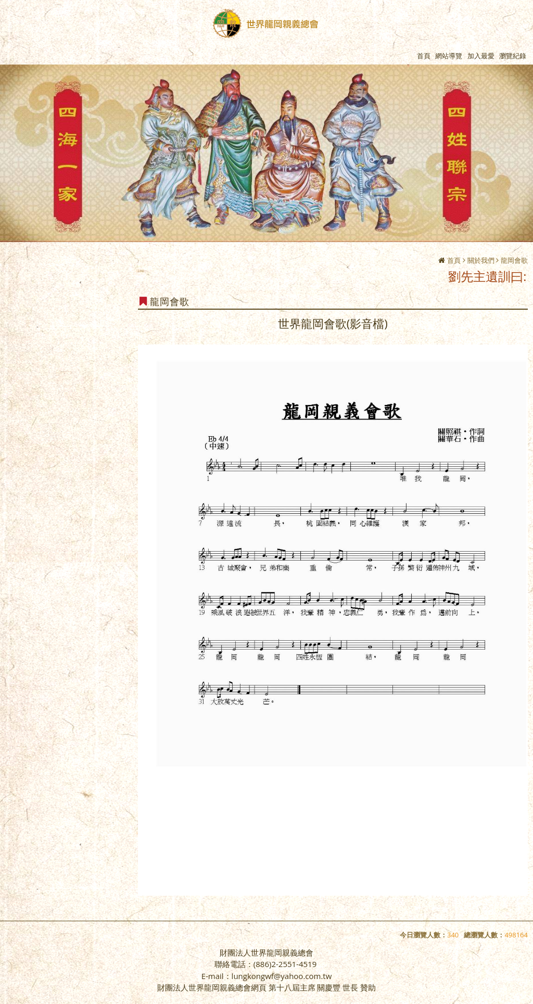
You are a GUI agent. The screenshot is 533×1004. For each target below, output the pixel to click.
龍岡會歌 (514, 260)
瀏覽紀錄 (512, 55)
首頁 (454, 260)
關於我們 (480, 260)
